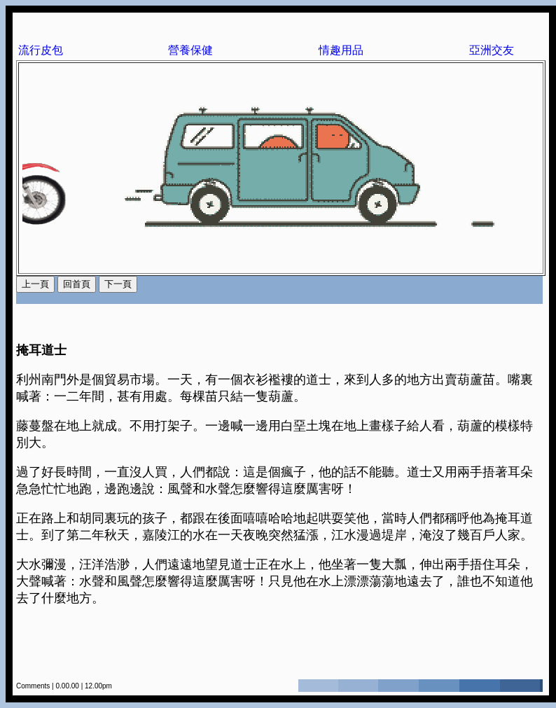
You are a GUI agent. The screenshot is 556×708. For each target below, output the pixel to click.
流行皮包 (40, 50)
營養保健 (190, 50)
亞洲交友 (491, 50)
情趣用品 (341, 50)
